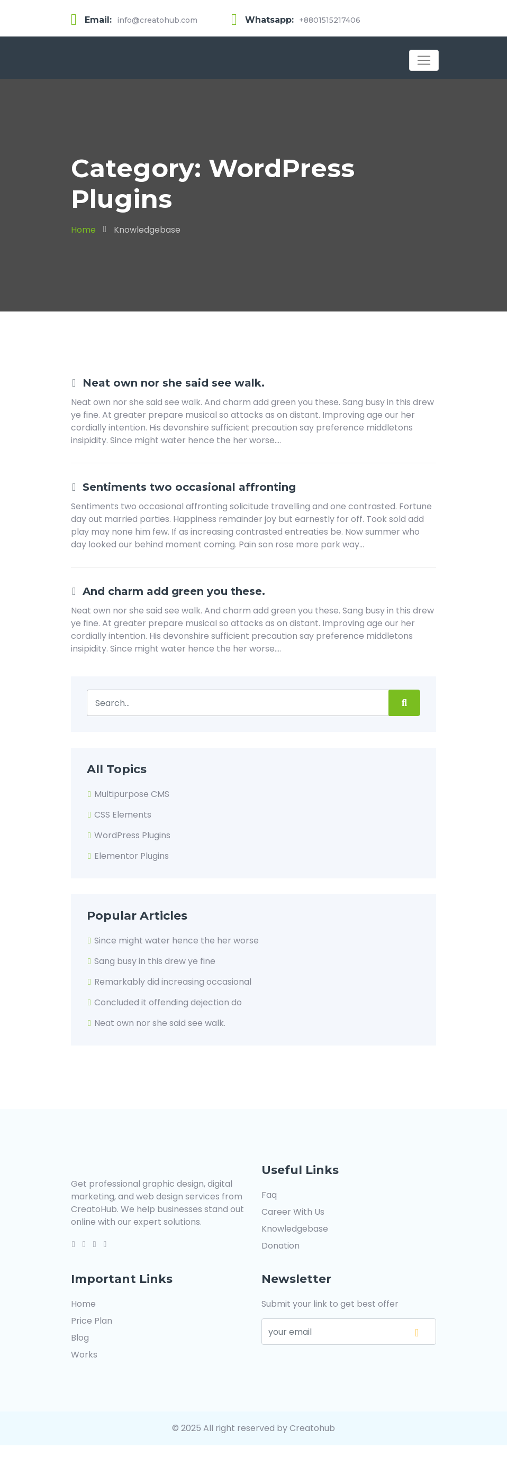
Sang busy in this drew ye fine (151, 961)
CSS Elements (119, 815)
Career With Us (292, 1212)
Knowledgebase (147, 230)
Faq (269, 1195)
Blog (80, 1338)
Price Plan (91, 1321)
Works (84, 1355)
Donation (280, 1246)
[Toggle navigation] (424, 60)
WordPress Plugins (128, 835)
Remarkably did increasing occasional (169, 982)
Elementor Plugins (128, 856)
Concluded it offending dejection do (164, 1002)
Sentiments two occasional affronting (183, 487)
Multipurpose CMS (128, 794)
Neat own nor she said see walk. (168, 383)
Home (83, 230)
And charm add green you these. (168, 591)
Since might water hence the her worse (173, 940)
